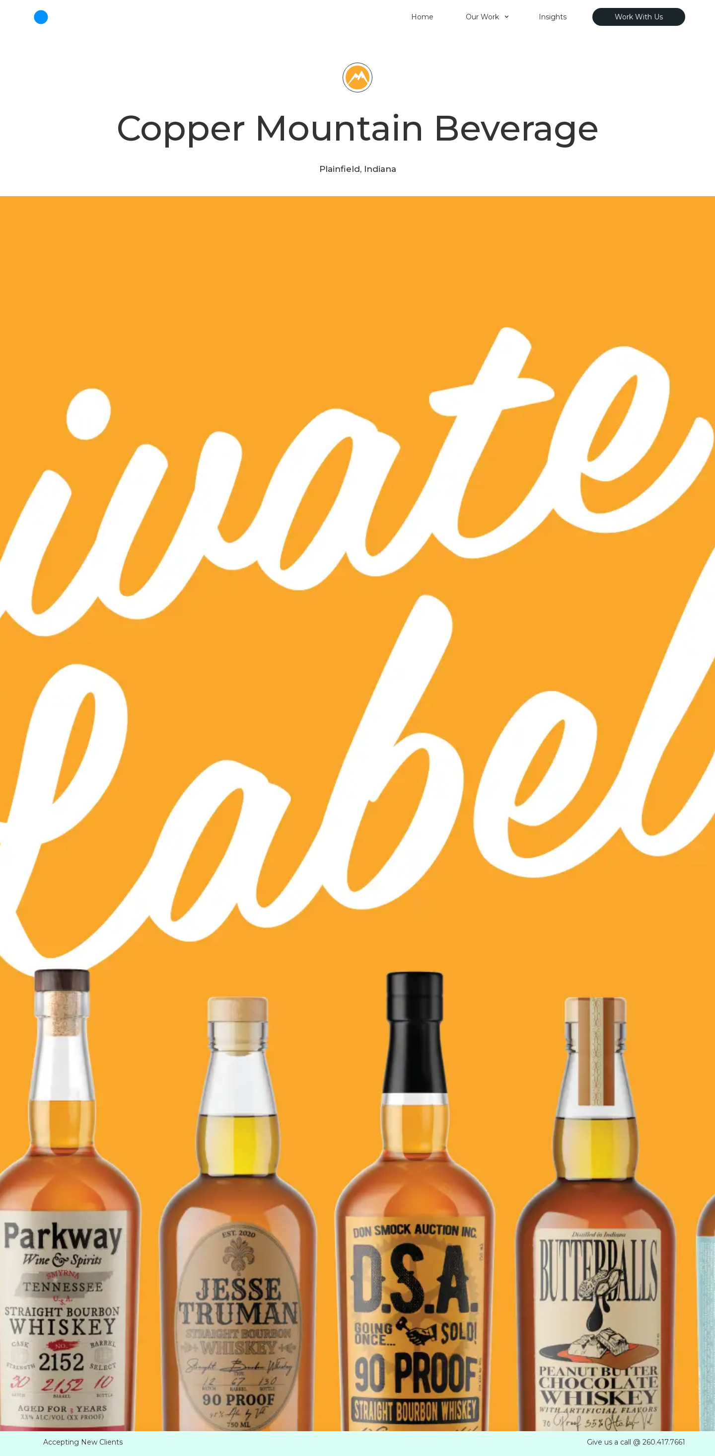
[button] (487, 17)
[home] (200, 17)
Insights (553, 16)
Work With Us (639, 16)
